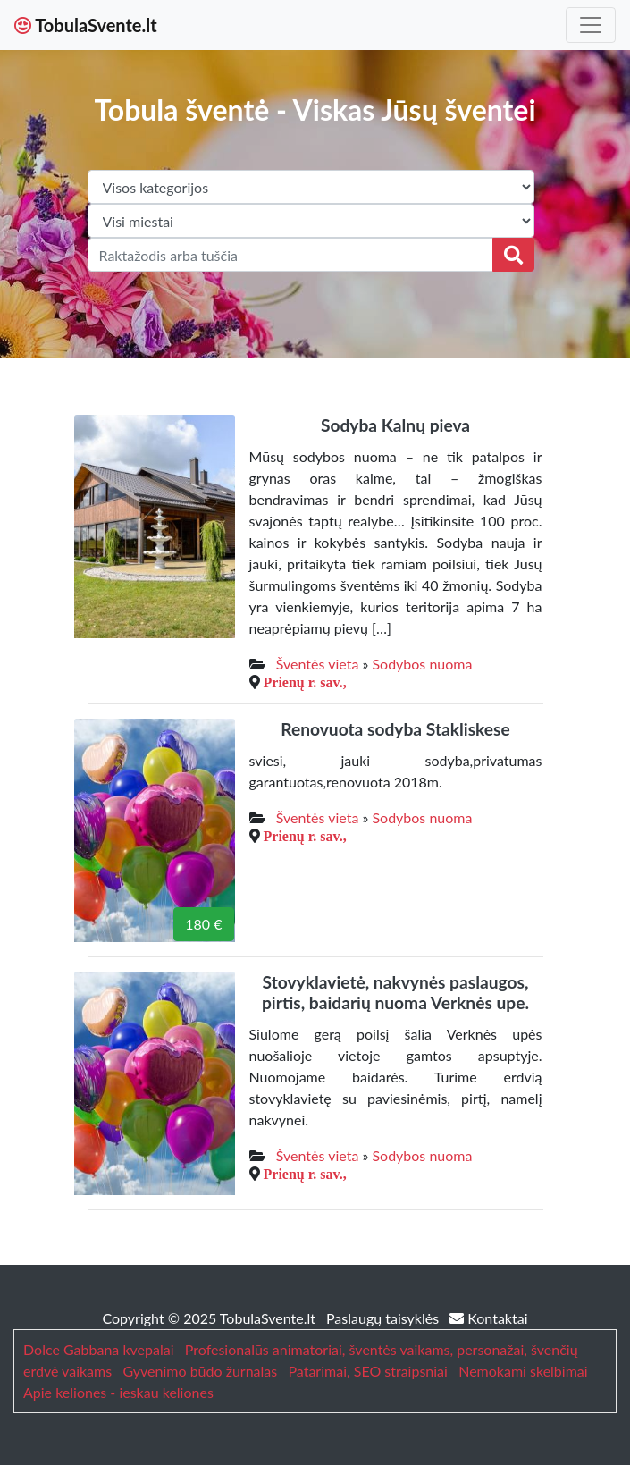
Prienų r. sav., (305, 682)
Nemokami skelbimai (522, 1370)
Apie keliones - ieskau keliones (118, 1392)
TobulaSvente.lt (85, 25)
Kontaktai (488, 1317)
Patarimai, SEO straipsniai (367, 1370)
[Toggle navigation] (591, 25)
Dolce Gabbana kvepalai (98, 1349)
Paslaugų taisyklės (384, 1317)
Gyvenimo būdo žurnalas (199, 1370)
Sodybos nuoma (422, 663)
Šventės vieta (317, 663)
